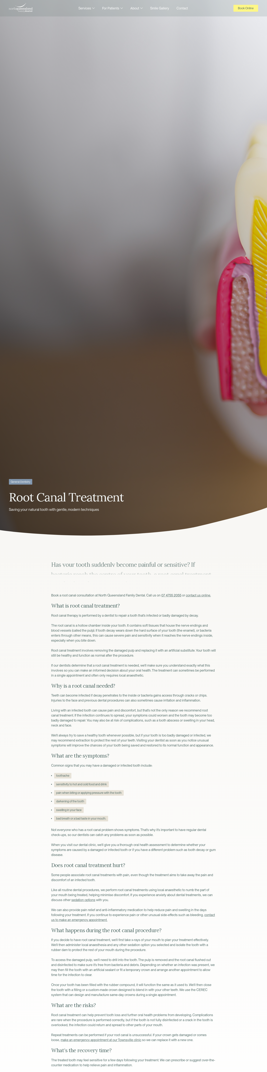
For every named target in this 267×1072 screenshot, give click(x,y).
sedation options (83, 900)
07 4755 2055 (171, 595)
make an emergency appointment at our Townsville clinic (101, 1040)
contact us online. (198, 595)
